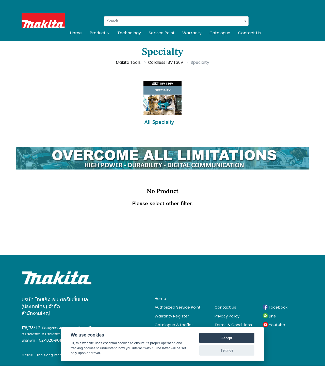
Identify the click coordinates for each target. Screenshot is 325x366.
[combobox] (176, 21)
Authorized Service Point (178, 307)
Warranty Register (172, 316)
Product (99, 33)
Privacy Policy (227, 316)
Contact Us (249, 33)
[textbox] (176, 21)
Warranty (192, 33)
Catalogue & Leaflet (174, 324)
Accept (226, 338)
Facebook (275, 307)
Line (269, 316)
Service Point (162, 33)
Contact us (225, 307)
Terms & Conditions (233, 324)
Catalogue (219, 33)
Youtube (274, 325)
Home (76, 33)
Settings (226, 350)
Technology (129, 33)
